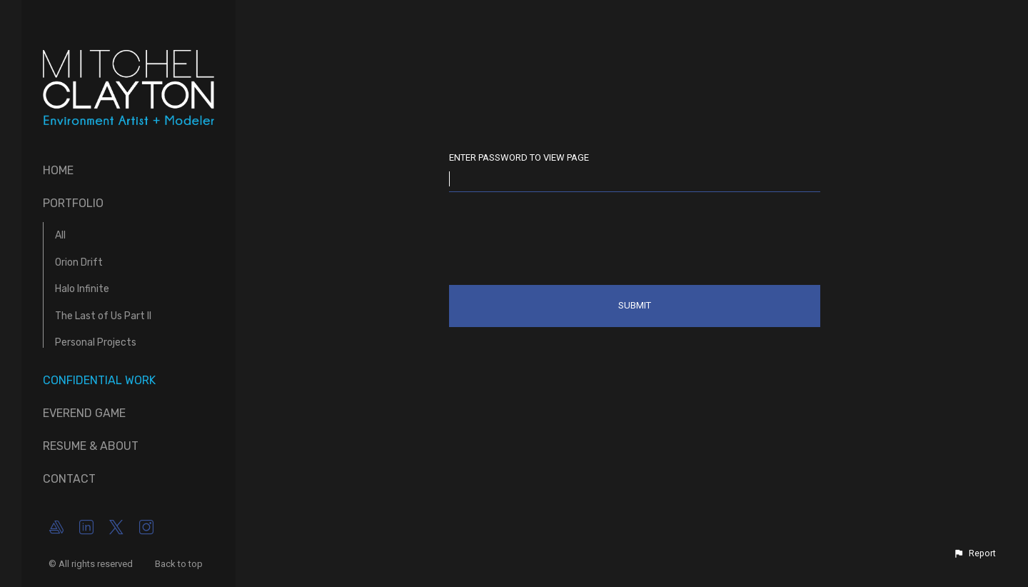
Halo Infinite (82, 289)
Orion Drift (79, 262)
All (60, 235)
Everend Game (84, 413)
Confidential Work (99, 380)
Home (58, 170)
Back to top (180, 563)
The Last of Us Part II (103, 316)
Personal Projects (95, 342)
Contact (69, 479)
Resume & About (90, 446)
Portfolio (73, 203)
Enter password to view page (519, 157)
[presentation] (557, 241)
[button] (974, 553)
